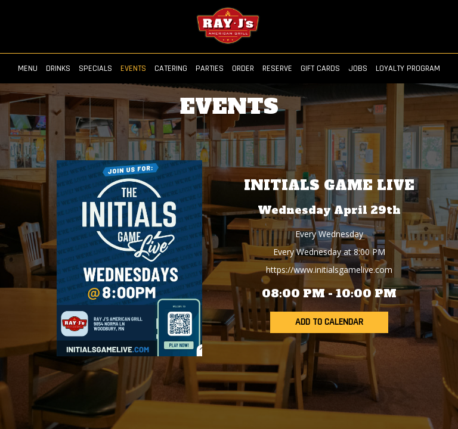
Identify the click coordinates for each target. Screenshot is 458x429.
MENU (28, 68)
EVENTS (133, 68)
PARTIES (210, 68)
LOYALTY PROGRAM (408, 68)
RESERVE (277, 68)
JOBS (357, 68)
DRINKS (58, 68)
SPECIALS (95, 68)
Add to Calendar (329, 322)
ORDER (243, 68)
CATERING (170, 68)
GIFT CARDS (320, 68)
